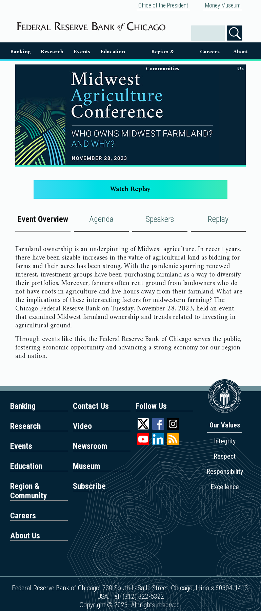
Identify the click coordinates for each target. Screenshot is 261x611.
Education (112, 52)
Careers (210, 52)
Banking (20, 52)
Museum (86, 466)
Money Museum (223, 5)
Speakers (160, 219)
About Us (240, 53)
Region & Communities (162, 53)
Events (82, 52)
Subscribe (89, 486)
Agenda (101, 219)
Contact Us (91, 406)
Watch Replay (130, 189)
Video (82, 426)
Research (52, 52)
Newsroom (90, 446)
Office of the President (163, 5)
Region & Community (28, 490)
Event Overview (43, 219)
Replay (218, 219)
